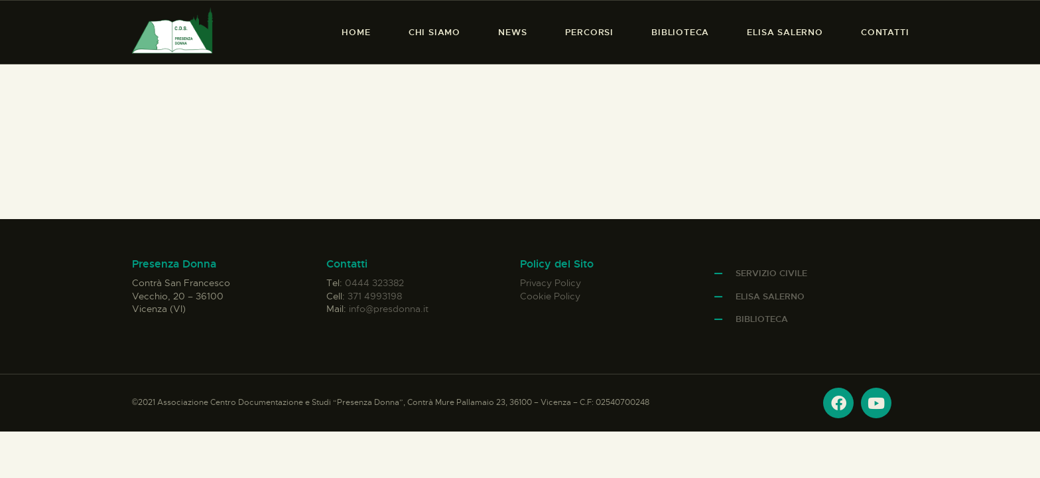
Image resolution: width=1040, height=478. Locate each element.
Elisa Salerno (770, 296)
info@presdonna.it (388, 309)
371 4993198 (375, 296)
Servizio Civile (771, 273)
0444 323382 (374, 283)
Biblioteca (762, 319)
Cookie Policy (550, 296)
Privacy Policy (550, 283)
